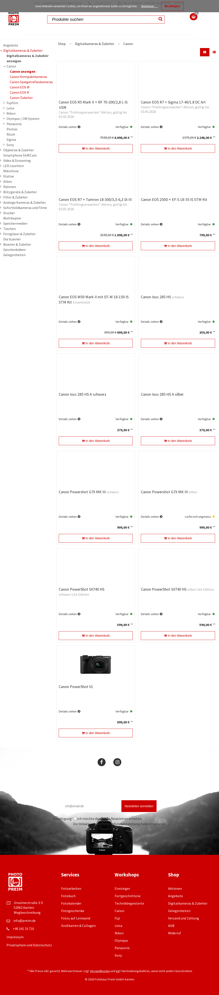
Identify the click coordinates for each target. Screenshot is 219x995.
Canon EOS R (19, 92)
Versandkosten (100, 971)
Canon (11, 66)
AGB (171, 925)
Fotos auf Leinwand (75, 918)
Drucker (9, 213)
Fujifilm (12, 103)
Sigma (11, 139)
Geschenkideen (14, 249)
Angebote (10, 45)
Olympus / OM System (23, 118)
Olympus (121, 940)
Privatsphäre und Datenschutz (29, 945)
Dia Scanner (12, 239)
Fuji (117, 918)
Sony (10, 145)
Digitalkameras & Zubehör (23, 50)
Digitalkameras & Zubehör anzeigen (27, 58)
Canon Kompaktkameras (28, 76)
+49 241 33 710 (23, 928)
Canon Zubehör (21, 97)
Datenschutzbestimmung (121, 824)
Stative (8, 176)
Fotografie (133, 34)
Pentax (12, 129)
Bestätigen (172, 6)
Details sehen (68, 127)
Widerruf (174, 933)
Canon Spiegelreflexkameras (31, 82)
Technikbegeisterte (129, 903)
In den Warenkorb (96, 148)
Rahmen (9, 187)
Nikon (11, 113)
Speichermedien (15, 223)
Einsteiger (122, 888)
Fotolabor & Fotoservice (104, 34)
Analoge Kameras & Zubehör (24, 202)
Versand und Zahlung (183, 918)
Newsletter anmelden (139, 806)
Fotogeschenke (72, 911)
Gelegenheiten (14, 255)
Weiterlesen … (149, 6)
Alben (7, 181)
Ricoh (11, 134)
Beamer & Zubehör (17, 244)
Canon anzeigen (22, 71)
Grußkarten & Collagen (78, 925)
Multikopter (12, 218)
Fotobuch (68, 896)
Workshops (153, 34)
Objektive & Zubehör (18, 150)
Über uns (191, 34)
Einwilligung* (63, 818)
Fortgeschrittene (128, 896)
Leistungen (173, 34)
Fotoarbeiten (71, 888)
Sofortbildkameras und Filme (25, 207)
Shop (24, 34)
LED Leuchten (13, 166)
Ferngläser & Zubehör (19, 234)
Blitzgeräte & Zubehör (20, 192)
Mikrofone (11, 171)
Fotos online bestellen (48, 34)
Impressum (15, 937)
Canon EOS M (19, 87)
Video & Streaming (17, 160)
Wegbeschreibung (27, 912)
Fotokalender (71, 903)
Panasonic (14, 124)
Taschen (9, 228)
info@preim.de (24, 920)
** (131, 137)
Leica (10, 108)
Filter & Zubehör (15, 197)
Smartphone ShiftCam (20, 155)
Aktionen (75, 34)
